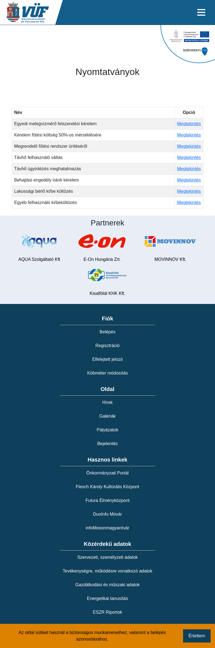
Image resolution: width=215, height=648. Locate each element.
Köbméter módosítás (107, 373)
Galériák (107, 416)
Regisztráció (107, 345)
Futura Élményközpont (107, 500)
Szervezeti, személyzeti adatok (107, 557)
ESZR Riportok (107, 612)
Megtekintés (189, 123)
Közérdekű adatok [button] (107, 544)
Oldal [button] (107, 389)
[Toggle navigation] (201, 12)
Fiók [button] (107, 318)
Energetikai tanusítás (107, 598)
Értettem (197, 635)
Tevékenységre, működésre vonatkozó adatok (108, 571)
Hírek (107, 402)
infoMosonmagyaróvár (107, 528)
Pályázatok (107, 430)
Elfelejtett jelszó (107, 359)
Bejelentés (107, 443)
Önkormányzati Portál (107, 473)
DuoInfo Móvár (107, 514)
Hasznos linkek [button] (107, 460)
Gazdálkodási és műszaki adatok (107, 584)
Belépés (108, 331)
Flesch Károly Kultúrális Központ (107, 486)
